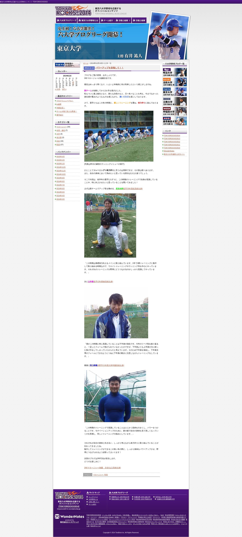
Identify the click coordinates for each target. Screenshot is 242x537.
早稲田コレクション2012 (99, 519)
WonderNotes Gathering (136, 521)
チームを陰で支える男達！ (66, 111)
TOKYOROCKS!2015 (93, 515)
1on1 (162, 515)
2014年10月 (61, 174)
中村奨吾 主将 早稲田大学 (143, 499)
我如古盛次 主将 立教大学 (120, 499)
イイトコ (93, 517)
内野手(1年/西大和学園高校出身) (107, 365)
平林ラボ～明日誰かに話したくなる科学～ (165, 524)
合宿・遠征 (60, 130)
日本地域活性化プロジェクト (117, 521)
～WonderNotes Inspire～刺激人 (109, 517)
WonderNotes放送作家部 (161, 519)
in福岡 (58, 104)
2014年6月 (60, 188)
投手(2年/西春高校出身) (100, 281)
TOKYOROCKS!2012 (172, 142)
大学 (58, 134)
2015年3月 (60, 156)
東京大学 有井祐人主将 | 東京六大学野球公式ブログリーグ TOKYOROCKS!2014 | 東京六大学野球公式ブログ (121, 41)
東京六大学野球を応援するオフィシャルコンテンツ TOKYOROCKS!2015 (72, 9)
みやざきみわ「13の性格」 (121, 515)
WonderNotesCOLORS (144, 519)
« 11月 (57, 89)
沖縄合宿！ (60, 108)
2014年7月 (60, 185)
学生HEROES (169, 515)
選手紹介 (59, 115)
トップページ (93, 497)
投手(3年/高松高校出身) (129, 189)
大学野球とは (93, 499)
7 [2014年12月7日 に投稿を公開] (76, 80)
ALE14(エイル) (95, 526)
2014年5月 (60, 192)
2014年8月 (60, 181)
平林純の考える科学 (145, 517)
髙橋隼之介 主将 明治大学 (120, 497)
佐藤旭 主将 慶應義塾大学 (166, 499)
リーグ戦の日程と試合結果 (122, 20)
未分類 (59, 137)
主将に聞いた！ (94, 502)
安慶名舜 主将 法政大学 (142, 497)
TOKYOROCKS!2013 (172, 138)
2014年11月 (61, 171)
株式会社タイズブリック (69, 522)
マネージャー (98, 475)
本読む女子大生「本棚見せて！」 (174, 521)
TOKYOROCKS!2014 (172, 135)
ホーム (85, 63)
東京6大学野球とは (88, 20)
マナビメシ (156, 517)
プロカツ (124, 517)
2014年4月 (60, 196)
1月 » (64, 89)
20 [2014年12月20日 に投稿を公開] (73, 84)
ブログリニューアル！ (64, 101)
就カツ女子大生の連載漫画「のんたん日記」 (101, 524)
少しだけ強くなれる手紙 (141, 524)
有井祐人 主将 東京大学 (163, 497)
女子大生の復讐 (100, 521)
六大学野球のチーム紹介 (107, 20)
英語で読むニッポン (125, 524)
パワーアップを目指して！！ (110, 67)
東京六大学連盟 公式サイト (174, 154)
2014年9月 (60, 178)
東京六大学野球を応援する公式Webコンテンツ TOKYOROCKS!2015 (24, 2)
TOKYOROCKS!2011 (172, 145)
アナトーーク (132, 517)
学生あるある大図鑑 (178, 519)
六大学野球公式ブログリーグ (66, 20)
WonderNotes (169, 151)
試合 (58, 141)
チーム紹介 (92, 504)
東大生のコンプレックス (153, 521)
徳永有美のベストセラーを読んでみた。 (146, 515)
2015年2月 (60, 160)
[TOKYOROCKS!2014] (68, 506)
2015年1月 (60, 164)
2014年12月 (61, 167)
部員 (106, 475)
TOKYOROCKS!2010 (172, 148)
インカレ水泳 (106, 515)
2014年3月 (60, 199)
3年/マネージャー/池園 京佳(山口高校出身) (102, 468)
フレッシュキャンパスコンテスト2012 (122, 519)
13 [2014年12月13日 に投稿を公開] (73, 82)
